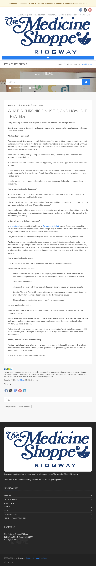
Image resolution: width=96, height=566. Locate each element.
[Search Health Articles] (44, 82)
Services (7, 495)
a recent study (15, 226)
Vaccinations (9, 503)
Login (89, 15)
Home (60, 64)
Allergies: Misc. (10, 407)
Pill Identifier (40, 15)
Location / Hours (65, 15)
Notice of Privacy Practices (15, 518)
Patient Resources (73, 64)
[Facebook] (4, 562)
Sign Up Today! (79, 15)
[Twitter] (8, 562)
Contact (7, 506)
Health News (16, 87)
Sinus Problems (24, 407)
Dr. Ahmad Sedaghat (51, 226)
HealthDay (20, 380)
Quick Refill (51, 15)
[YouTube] (12, 562)
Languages (22, 15)
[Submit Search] (86, 82)
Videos (33, 87)
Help (30, 15)
